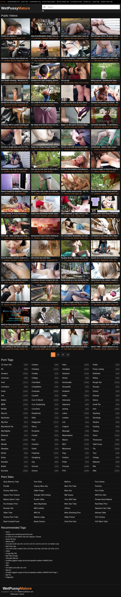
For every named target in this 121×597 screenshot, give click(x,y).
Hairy (75, 364)
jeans (111, 260)
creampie (45, 38)
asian (22, 149)
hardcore (52, 38)
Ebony (45, 426)
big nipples (48, 327)
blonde (19, 38)
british (108, 83)
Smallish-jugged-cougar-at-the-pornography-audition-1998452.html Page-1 (32, 572)
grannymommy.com (14, 1)
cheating (48, 149)
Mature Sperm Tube (63, 1)
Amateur (14, 373)
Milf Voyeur (69, 495)
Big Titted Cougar (12, 556)
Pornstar (75, 466)
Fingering (45, 453)
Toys (106, 453)
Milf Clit (37, 513)
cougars (88, 38)
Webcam (106, 462)
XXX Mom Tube (101, 521)
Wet (106, 466)
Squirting (106, 413)
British (14, 466)
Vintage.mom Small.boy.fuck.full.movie (19, 534)
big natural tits (79, 38)
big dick (81, 149)
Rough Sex (106, 382)
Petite (75, 462)
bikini (36, 149)
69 (65, 83)
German (45, 466)
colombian (50, 282)
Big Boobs (14, 417)
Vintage (106, 457)
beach (43, 127)
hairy (19, 83)
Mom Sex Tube (71, 504)
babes (82, 238)
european (58, 260)
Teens (106, 435)
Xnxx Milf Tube (70, 499)
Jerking (75, 409)
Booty (14, 457)
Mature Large (39, 517)
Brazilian (14, 462)
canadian (110, 38)
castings (27, 238)
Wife (106, 470)
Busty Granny (39, 521)
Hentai (75, 378)
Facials (45, 435)
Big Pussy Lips (11, 546)
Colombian (45, 382)
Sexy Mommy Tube (11, 482)
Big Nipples (14, 431)
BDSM (14, 409)
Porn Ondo (99, 491)
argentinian (104, 282)
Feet (45, 439)
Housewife (75, 386)
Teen (7, 563)
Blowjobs (14, 448)
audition (7, 238)
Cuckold (45, 395)
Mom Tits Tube (70, 486)
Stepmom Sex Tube (103, 508)
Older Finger (39, 491)
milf (23, 38)
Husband (75, 391)
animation (97, 127)
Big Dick (14, 422)
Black (14, 439)
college (77, 216)
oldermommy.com (35, 1)
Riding (106, 378)
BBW (14, 404)
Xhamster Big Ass (12, 558)
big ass (13, 38)
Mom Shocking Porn (73, 513)
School (106, 391)
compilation (52, 83)
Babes (14, 400)
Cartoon (45, 364)
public (77, 194)
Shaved (106, 395)
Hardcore (75, 373)
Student (106, 422)
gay (57, 83)
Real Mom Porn (101, 504)
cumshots (117, 38)
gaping (111, 60)
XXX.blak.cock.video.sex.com (16, 568)
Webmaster (14, 594)
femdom (54, 60)
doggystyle (20, 60)
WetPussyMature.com (25, 592)
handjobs (81, 127)
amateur (7, 38)
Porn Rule (38, 482)
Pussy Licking (106, 369)
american (37, 38)
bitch (45, 105)
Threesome (106, 439)
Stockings (106, 417)
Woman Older (100, 513)
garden (107, 304)
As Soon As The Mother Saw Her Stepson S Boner (23, 537)
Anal (14, 382)
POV (75, 470)
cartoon (96, 105)
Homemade (75, 382)
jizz (57, 38)
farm (82, 216)
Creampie (45, 391)
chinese (104, 216)
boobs (50, 216)
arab (12, 194)
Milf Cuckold (39, 508)
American (14, 378)
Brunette (14, 470)
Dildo (45, 417)
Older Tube (95, 1)
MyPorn (68, 482)
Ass (14, 395)
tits (81, 194)
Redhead (106, 373)
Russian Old (87, 1)
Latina (75, 413)
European (45, 431)
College (45, 378)
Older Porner (70, 517)
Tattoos (106, 431)
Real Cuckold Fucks (11, 521)
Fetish (45, 448)
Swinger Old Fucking (42, 495)
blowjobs (41, 60)
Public (106, 364)
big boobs (13, 83)
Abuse (22, 594)
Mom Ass (68, 491)
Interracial (75, 400)
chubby (86, 171)
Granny (45, 470)
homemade (29, 60)
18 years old (8, 149)
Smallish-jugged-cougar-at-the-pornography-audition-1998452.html (29, 560)
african (96, 171)
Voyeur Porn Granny (48, 1)
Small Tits (106, 404)
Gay (45, 462)
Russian (106, 386)
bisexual (41, 149)
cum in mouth (84, 83)
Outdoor (75, 457)
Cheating (45, 369)
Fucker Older (39, 499)
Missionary (75, 448)
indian (113, 304)
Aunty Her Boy (11, 539)
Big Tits (8, 575)
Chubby (45, 373)
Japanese (75, 404)
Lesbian (75, 417)
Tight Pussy (106, 444)
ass (65, 60)
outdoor (114, 83)
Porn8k (6, 486)
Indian (75, 395)
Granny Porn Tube (107, 1)
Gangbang (45, 457)
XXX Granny (100, 517)
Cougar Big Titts (11, 553)
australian (74, 149)
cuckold (110, 105)
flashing (28, 105)
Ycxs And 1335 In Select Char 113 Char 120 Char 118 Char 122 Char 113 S (32, 549)
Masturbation (75, 435)
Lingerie (75, 426)
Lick (75, 422)
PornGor (98, 486)
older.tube (24, 1)
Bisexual (14, 435)
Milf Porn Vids (100, 495)
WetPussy (15, 8)
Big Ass (14, 413)
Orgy (75, 453)
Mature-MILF (10, 541)
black (76, 83)
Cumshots (45, 409)
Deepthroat (45, 413)
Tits (106, 448)
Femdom (45, 444)
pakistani (81, 349)
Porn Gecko (99, 482)
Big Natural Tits (14, 426)
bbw (72, 38)
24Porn (67, 508)
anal (72, 127)
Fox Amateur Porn (76, 1)
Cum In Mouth (45, 400)
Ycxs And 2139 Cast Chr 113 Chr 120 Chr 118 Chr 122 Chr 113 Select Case (32, 544)
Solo (106, 409)
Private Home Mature (103, 499)
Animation (14, 386)
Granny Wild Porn (10, 491)
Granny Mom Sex (41, 486)
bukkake (44, 83)
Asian (14, 391)
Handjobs (75, 369)
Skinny (106, 400)
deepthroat (111, 349)
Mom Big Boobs (40, 504)
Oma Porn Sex (70, 521)
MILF (75, 444)
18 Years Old (14, 364)
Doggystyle (45, 422)
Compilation (45, 386)
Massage (75, 431)
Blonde (14, 444)
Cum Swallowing (45, 404)
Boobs (14, 453)
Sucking (106, 426)
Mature (75, 439)
